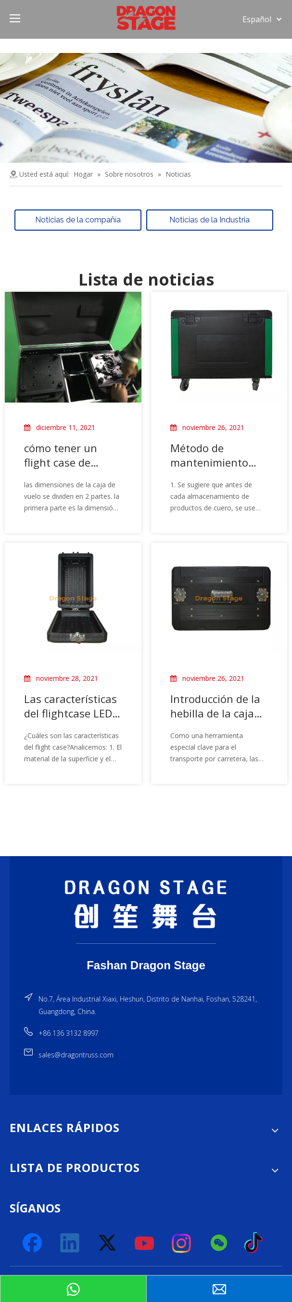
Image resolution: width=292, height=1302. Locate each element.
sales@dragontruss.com (76, 1054)
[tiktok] (256, 1242)
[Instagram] (181, 1242)
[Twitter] (107, 1242)
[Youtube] (144, 1242)
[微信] (219, 1242)
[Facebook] (33, 1242)
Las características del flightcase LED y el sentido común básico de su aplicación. (72, 705)
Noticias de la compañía (78, 219)
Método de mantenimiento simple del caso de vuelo (215, 454)
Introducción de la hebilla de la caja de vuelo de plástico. (215, 705)
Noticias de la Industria (209, 219)
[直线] (146, 943)
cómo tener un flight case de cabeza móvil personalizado (60, 454)
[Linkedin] (70, 1242)
